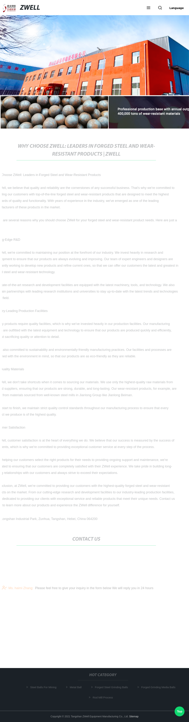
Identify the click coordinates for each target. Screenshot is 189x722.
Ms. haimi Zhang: (17, 589)
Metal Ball (76, 687)
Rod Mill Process (103, 697)
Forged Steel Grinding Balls (111, 687)
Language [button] (176, 8)
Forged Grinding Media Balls (159, 687)
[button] (148, 8)
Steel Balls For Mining (44, 687)
